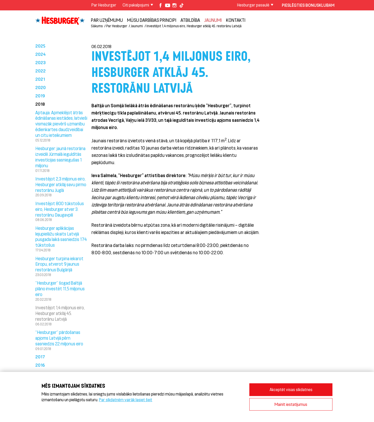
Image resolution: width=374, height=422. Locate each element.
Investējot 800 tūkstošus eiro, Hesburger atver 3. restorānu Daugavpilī (59, 209)
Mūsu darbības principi (151, 20)
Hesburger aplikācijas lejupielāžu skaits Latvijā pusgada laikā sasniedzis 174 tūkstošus (61, 236)
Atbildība (190, 20)
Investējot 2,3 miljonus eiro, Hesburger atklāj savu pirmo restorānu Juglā (60, 184)
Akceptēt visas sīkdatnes (291, 389)
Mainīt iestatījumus (291, 404)
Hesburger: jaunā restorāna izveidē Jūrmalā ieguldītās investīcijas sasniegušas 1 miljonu (60, 157)
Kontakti (235, 20)
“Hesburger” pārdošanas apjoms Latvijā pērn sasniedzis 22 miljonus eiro (59, 338)
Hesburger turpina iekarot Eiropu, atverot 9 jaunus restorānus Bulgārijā (59, 264)
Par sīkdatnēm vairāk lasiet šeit (125, 399)
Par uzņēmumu (107, 20)
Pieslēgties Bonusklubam (308, 5)
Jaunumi (213, 20)
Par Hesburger (103, 4)
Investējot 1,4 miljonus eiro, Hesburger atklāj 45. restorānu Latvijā (194, 26)
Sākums (97, 26)
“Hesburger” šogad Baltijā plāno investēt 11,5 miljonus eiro (60, 288)
